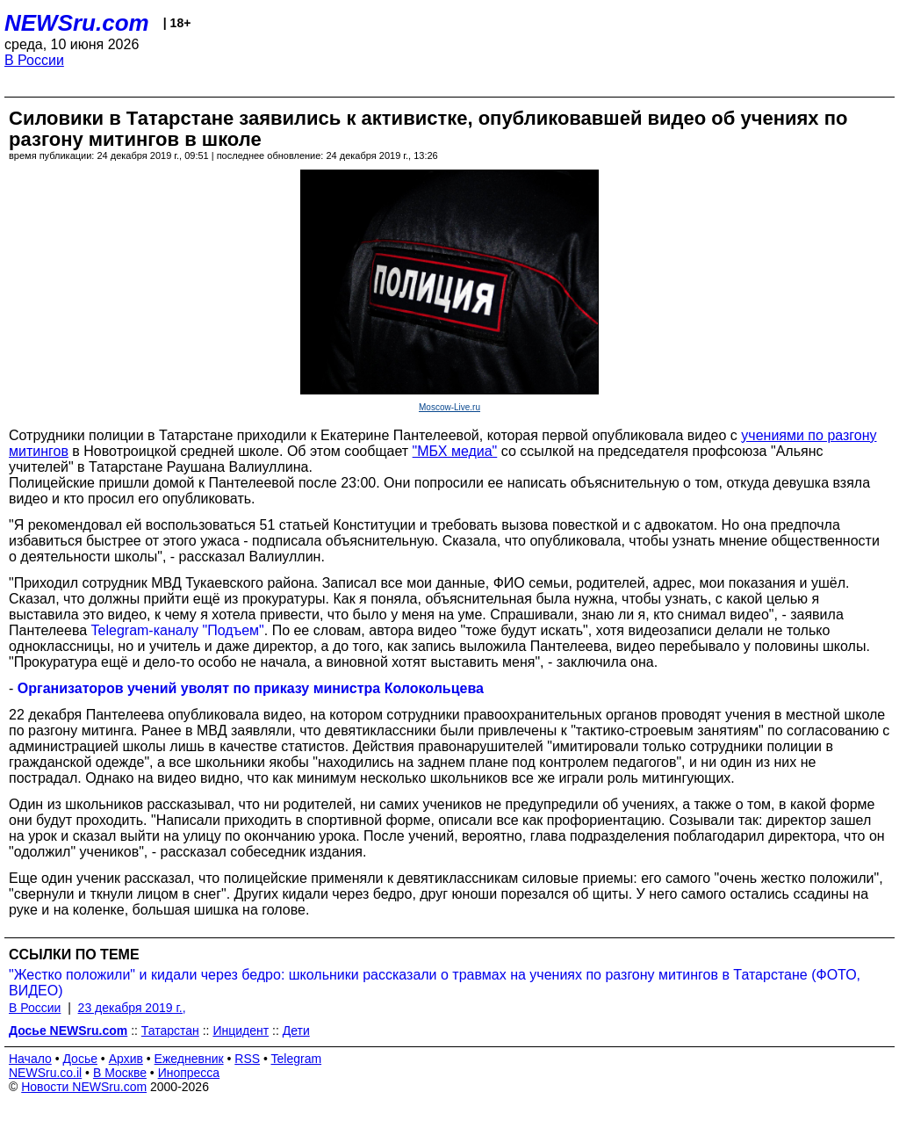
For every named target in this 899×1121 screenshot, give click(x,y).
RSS (247, 1059)
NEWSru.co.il (45, 1073)
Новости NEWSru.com (84, 1087)
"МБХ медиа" (455, 451)
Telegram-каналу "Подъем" (177, 630)
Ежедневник (189, 1059)
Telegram (296, 1059)
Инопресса (189, 1073)
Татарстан (170, 1030)
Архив (126, 1059)
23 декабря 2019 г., (132, 1008)
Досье (79, 1059)
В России (34, 60)
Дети (296, 1030)
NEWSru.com (76, 23)
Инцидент (240, 1030)
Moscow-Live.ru (449, 407)
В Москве (120, 1073)
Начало (30, 1059)
